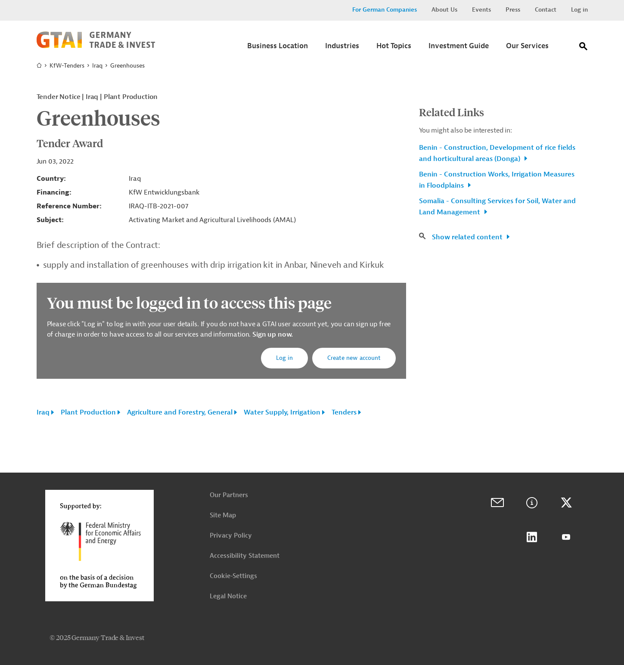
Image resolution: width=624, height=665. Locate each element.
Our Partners (229, 495)
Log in (579, 9)
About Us (444, 9)
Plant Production (88, 412)
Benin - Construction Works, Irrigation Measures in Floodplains (496, 180)
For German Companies (384, 9)
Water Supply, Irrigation (282, 412)
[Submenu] (277, 48)
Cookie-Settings (233, 576)
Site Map (223, 515)
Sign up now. (272, 334)
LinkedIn (532, 537)
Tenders (344, 412)
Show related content (468, 237)
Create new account (354, 358)
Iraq (97, 65)
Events (481, 9)
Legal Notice (228, 596)
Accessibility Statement (244, 556)
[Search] (583, 48)
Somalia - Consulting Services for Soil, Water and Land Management (497, 207)
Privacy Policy (231, 536)
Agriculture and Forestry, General (180, 412)
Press (513, 9)
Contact (545, 9)
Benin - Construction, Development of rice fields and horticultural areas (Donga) (497, 153)
